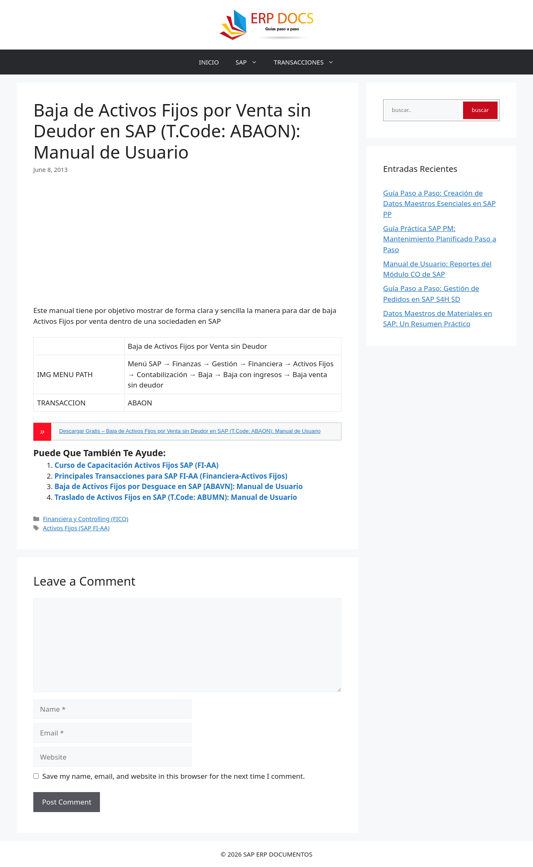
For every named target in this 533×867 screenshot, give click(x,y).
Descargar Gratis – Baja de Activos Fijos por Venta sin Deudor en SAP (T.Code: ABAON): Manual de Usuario (190, 431)
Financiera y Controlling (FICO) (85, 519)
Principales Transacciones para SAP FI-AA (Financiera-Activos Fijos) (171, 476)
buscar (480, 110)
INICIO (209, 62)
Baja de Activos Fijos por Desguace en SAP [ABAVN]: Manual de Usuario (179, 486)
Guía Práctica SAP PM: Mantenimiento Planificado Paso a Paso (439, 239)
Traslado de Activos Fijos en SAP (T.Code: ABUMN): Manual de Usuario (176, 497)
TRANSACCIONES (308, 62)
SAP (251, 62)
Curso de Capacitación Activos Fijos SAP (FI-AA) (137, 465)
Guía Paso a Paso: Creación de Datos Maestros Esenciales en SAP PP (439, 203)
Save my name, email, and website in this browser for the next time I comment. (173, 776)
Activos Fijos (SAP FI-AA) (76, 528)
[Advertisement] (187, 232)
